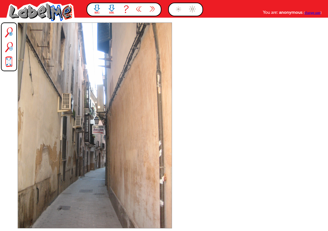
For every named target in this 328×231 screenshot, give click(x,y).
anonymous (291, 12)
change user (313, 13)
